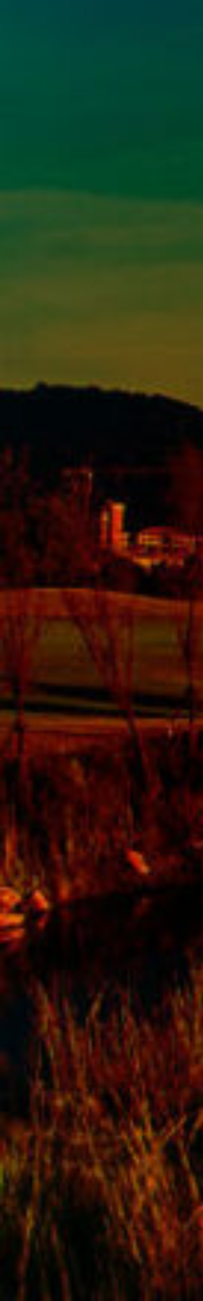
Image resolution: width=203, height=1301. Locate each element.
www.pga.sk (20, 1292)
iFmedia (47, 1292)
